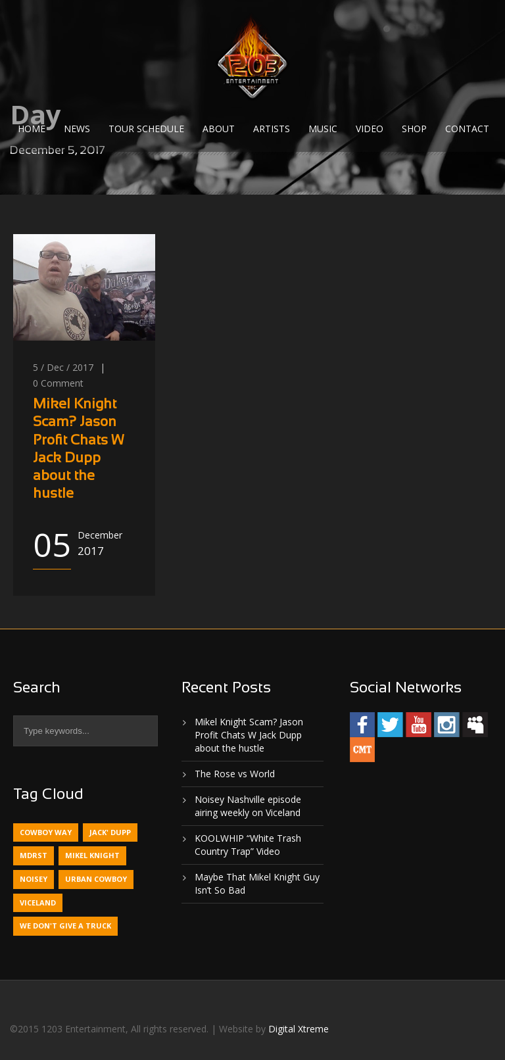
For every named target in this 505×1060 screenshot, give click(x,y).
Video (369, 128)
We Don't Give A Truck (65, 925)
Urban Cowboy (96, 879)
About (219, 128)
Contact (467, 128)
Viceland (38, 902)
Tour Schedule (146, 128)
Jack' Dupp (110, 832)
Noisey (33, 879)
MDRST (33, 855)
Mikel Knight (92, 855)
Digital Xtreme (298, 1029)
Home (31, 128)
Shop (414, 128)
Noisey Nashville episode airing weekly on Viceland (248, 806)
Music (322, 128)
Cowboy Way (46, 832)
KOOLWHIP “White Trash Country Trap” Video (248, 844)
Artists (271, 128)
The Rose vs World (235, 773)
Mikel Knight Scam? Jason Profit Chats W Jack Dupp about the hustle (249, 734)
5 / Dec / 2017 (63, 367)
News (77, 128)
